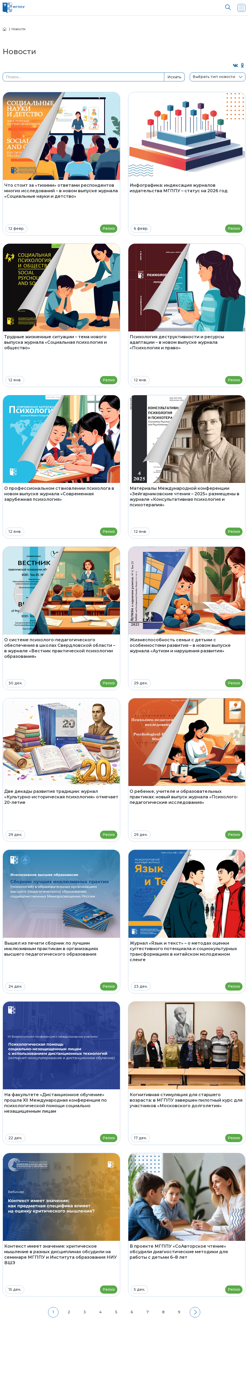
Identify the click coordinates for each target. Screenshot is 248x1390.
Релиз (109, 228)
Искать (174, 77)
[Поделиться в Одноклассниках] (243, 66)
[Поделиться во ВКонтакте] (236, 66)
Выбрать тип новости (214, 76)
